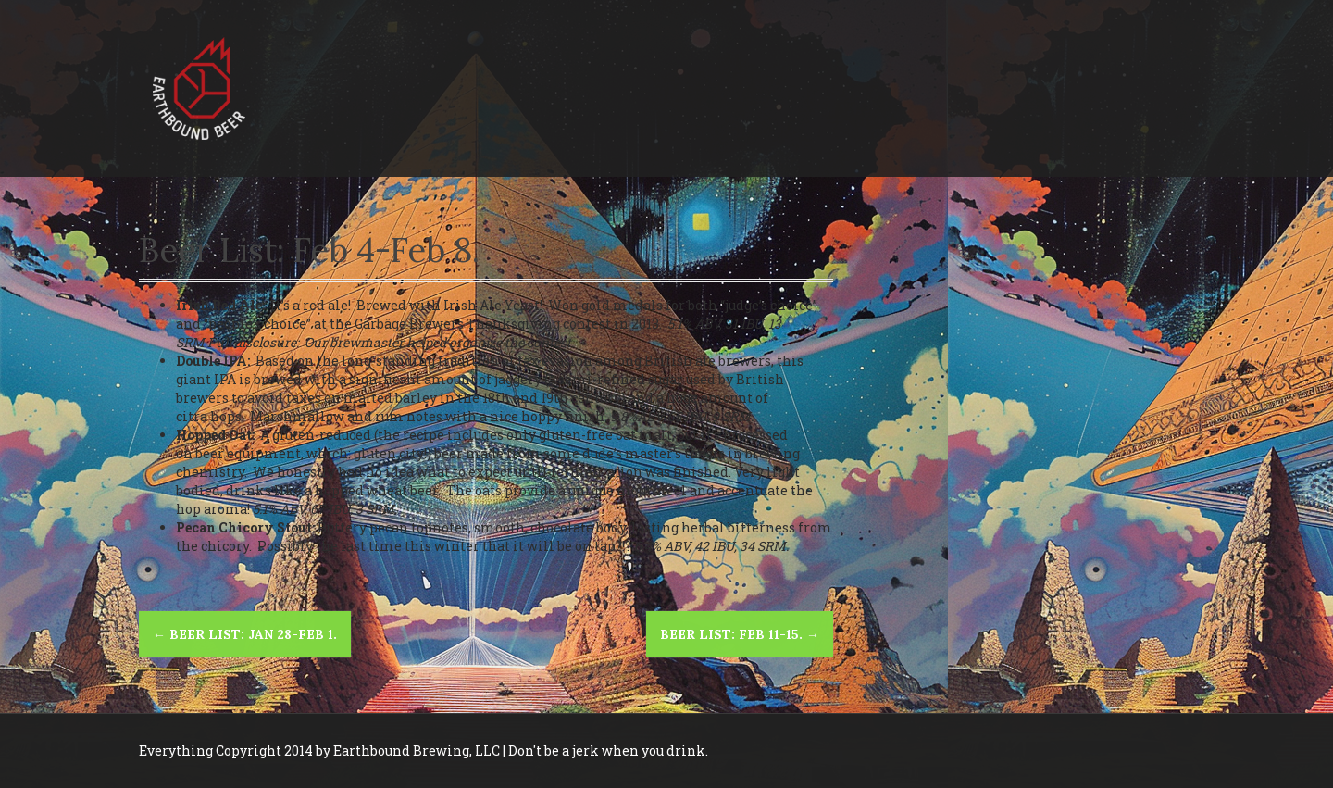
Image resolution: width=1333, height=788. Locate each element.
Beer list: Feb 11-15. (739, 634)
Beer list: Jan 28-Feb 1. (245, 634)
